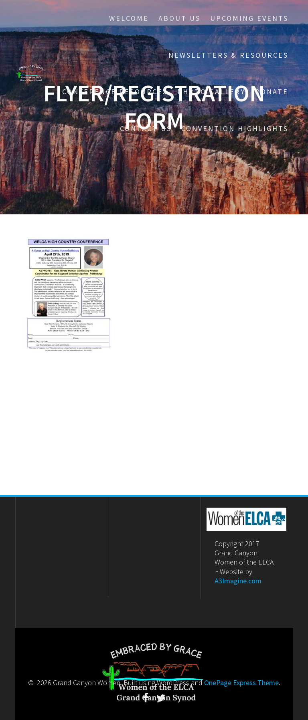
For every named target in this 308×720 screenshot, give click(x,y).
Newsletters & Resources (228, 55)
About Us (179, 18)
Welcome (129, 18)
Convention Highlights (234, 128)
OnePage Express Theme (241, 682)
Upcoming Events (249, 18)
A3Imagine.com (238, 580)
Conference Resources (115, 91)
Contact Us (146, 128)
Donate (271, 91)
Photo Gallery (211, 91)
